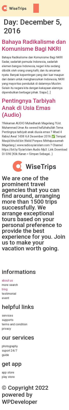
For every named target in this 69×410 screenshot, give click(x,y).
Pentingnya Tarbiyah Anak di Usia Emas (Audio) (29, 107)
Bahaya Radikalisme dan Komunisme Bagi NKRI (34, 45)
